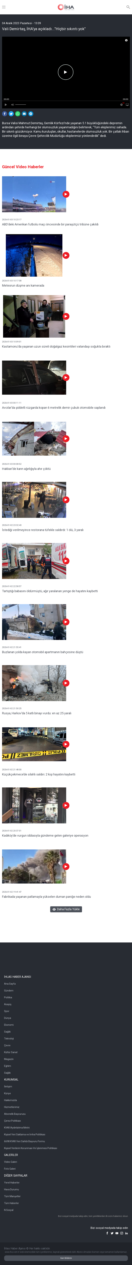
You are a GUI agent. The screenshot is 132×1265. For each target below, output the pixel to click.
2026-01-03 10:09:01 (11, 342)
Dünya (7, 1018)
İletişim (8, 1086)
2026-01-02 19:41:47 (11, 892)
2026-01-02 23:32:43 (11, 525)
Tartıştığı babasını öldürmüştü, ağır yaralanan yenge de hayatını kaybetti (50, 591)
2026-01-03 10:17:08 (11, 281)
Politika (8, 997)
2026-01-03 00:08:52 (11, 464)
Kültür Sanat (11, 1052)
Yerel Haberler (12, 1182)
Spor (6, 1011)
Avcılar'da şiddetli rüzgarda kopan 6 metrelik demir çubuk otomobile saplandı (54, 407)
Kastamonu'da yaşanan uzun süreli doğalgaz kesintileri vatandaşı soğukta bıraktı (56, 346)
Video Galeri (10, 1162)
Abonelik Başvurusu (15, 1114)
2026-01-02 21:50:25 (11, 708)
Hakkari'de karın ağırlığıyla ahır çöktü (26, 469)
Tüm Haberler (11, 1203)
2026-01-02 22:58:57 (11, 586)
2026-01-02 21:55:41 (11, 647)
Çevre (7, 1045)
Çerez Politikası (12, 1120)
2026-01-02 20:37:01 (11, 831)
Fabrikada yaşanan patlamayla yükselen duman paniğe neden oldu (46, 896)
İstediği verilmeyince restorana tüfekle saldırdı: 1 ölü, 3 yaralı (43, 530)
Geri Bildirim (66, 1258)
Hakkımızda (10, 1100)
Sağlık (7, 1031)
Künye (7, 1093)
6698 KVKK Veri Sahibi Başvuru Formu (24, 1141)
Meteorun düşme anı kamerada (23, 285)
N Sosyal (8, 1210)
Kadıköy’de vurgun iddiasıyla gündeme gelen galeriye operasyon (45, 835)
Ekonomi (9, 1024)
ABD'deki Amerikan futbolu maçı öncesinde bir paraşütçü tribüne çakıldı (50, 224)
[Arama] (128, 7)
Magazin (9, 1059)
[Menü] (4, 7)
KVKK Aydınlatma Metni (17, 1127)
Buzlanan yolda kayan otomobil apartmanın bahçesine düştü (42, 652)
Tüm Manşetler (12, 1196)
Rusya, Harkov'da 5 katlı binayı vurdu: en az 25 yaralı (36, 713)
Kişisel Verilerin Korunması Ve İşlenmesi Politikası (30, 1148)
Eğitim (7, 1066)
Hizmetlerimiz (11, 1107)
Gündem (8, 990)
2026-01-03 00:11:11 (11, 403)
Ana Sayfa (10, 983)
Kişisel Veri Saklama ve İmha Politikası (24, 1134)
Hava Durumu (11, 1189)
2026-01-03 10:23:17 (11, 219)
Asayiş (7, 1004)
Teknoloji (9, 1038)
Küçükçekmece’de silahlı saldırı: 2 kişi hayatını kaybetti (38, 774)
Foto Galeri (10, 1168)
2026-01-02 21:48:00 (11, 769)
